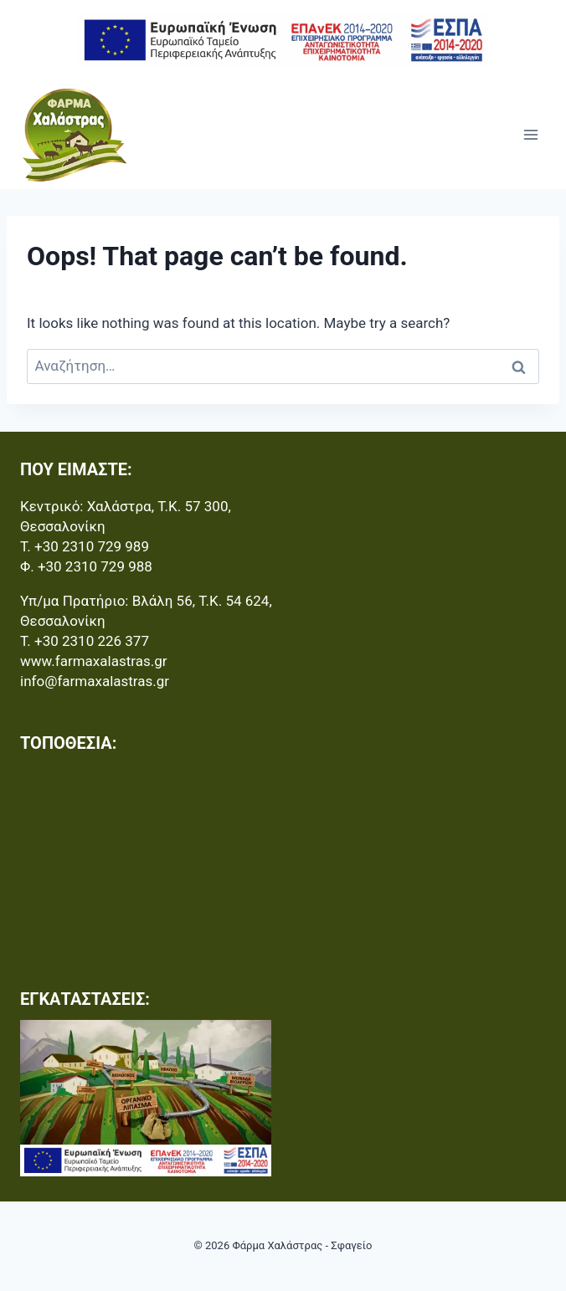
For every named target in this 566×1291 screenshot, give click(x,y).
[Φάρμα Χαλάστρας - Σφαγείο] (74, 134)
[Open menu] (530, 134)
